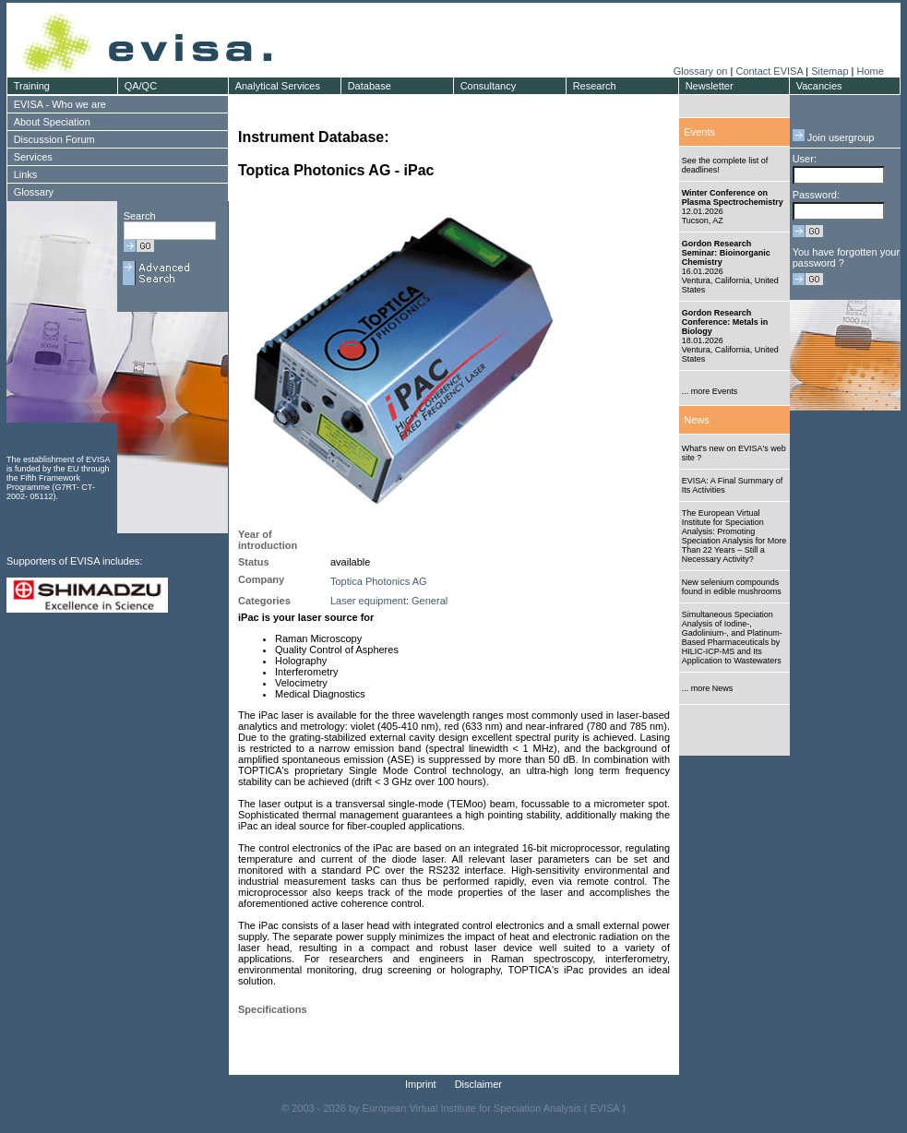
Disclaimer (478, 1084)
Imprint (420, 1084)
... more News (708, 688)
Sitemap (829, 71)
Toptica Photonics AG (378, 581)
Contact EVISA (769, 71)
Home (869, 71)
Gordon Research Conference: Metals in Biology (725, 322)
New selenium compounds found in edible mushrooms (732, 587)
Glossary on (702, 71)
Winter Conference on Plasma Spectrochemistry (732, 197)
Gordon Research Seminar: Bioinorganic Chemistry (726, 253)
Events (699, 131)
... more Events (710, 391)
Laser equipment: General (389, 600)
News (697, 419)
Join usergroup (834, 137)
